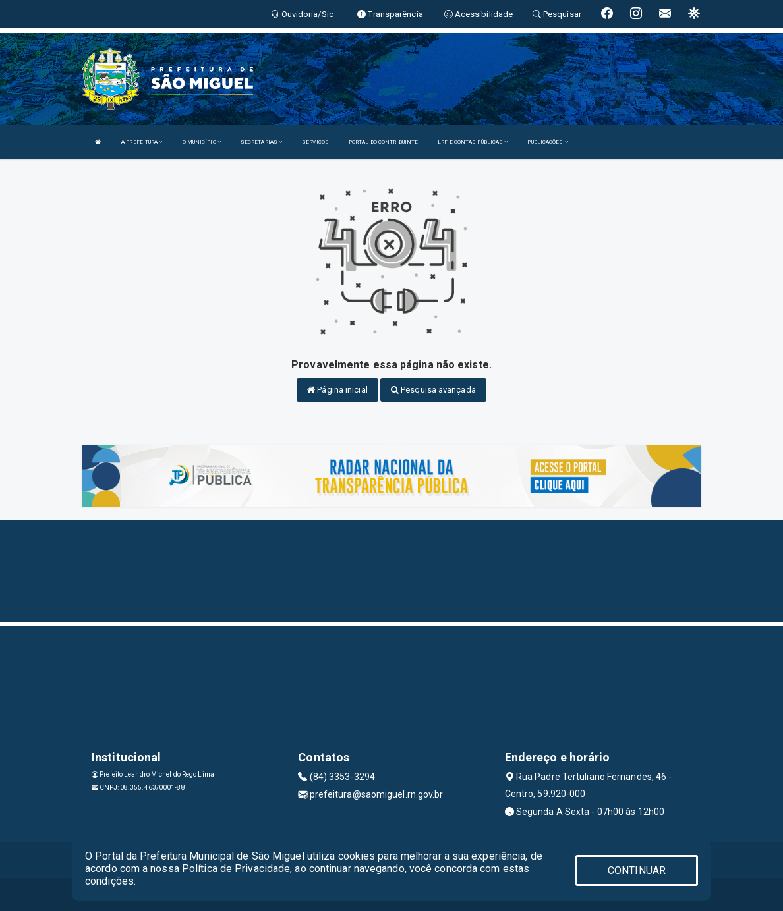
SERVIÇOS (315, 142)
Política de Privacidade (236, 868)
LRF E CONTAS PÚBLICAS (473, 142)
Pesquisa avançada (433, 390)
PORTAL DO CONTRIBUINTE (383, 142)
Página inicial (337, 390)
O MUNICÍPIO (202, 142)
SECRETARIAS (261, 142)
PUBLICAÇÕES (547, 142)
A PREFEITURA (141, 142)
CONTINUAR (637, 870)
